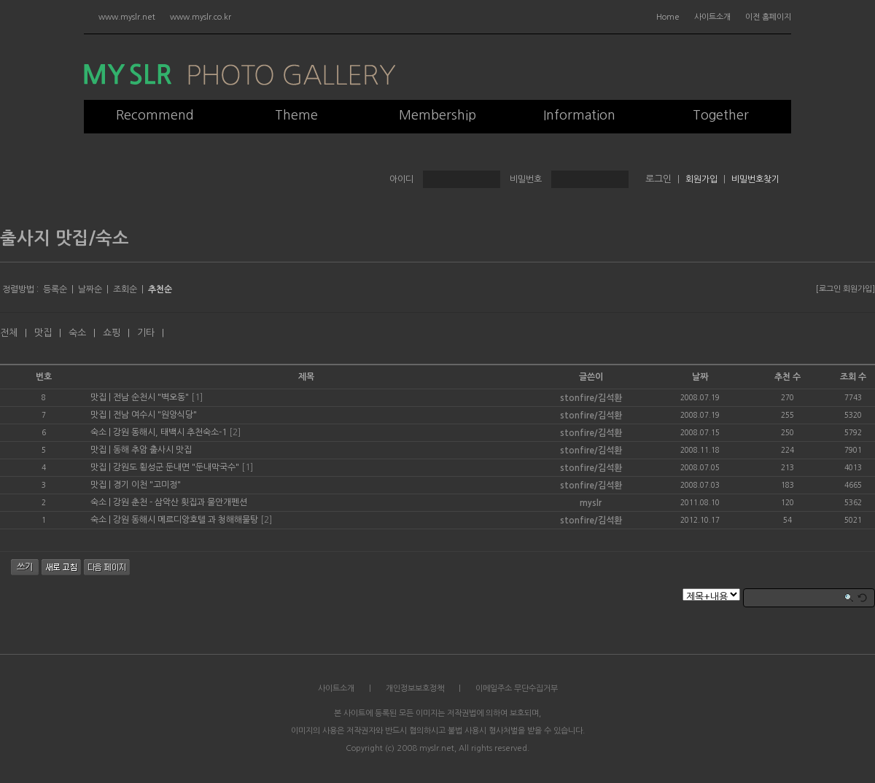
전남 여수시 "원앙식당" (155, 414)
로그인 (830, 289)
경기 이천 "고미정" (147, 484)
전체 (9, 333)
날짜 (700, 377)
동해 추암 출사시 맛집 (152, 449)
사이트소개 (712, 17)
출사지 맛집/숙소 (64, 238)
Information (579, 115)
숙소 (77, 333)
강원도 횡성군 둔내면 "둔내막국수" (176, 467)
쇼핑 (111, 333)
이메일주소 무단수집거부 (516, 689)
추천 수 (787, 377)
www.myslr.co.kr (200, 17)
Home (668, 17)
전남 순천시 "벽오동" (151, 397)
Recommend (155, 115)
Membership (437, 115)
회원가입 (701, 179)
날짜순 (90, 289)
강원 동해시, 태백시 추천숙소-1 (170, 432)
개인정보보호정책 (415, 689)
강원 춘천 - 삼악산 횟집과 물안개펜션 (180, 502)
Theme (296, 115)
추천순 (160, 289)
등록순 (55, 289)
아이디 (401, 179)
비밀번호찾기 (755, 179)
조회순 (125, 289)
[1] (197, 397)
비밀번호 (526, 179)
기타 (146, 333)
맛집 (43, 333)
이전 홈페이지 (768, 17)
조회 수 (853, 377)
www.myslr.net (126, 17)
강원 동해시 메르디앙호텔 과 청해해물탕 (185, 519)
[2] (235, 432)
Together (721, 115)
